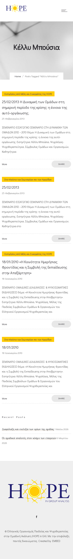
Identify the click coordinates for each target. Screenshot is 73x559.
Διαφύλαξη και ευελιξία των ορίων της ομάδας (28, 429)
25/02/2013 (10, 187)
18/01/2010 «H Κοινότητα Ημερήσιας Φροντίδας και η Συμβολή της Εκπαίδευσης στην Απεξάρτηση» (34, 267)
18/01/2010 (10, 347)
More (4, 164)
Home (18, 76)
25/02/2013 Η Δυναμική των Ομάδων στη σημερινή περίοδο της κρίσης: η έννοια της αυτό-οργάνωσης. (34, 107)
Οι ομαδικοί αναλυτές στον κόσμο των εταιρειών (29, 438)
